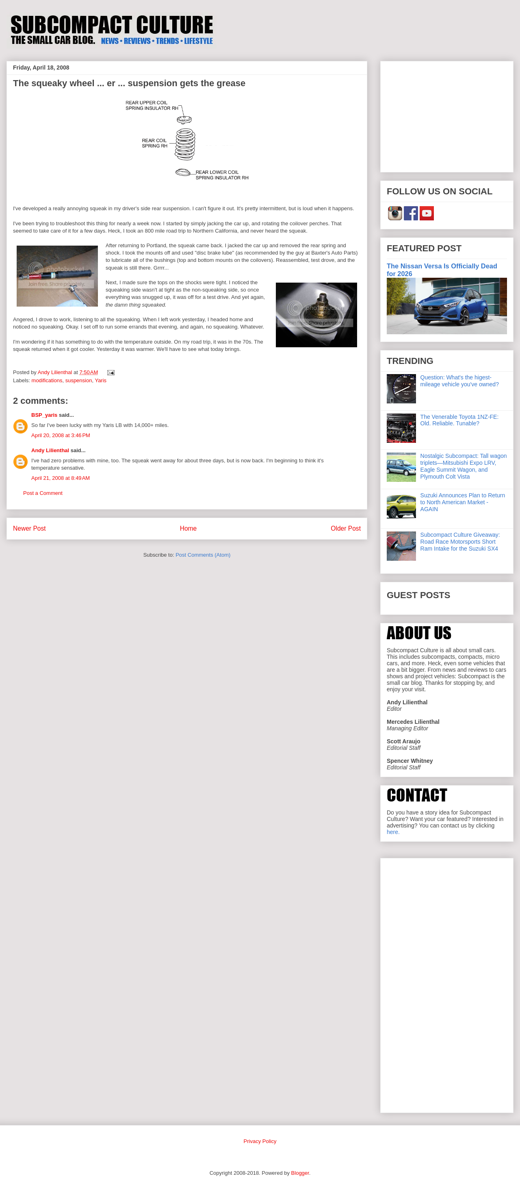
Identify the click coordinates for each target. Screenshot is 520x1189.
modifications (47, 380)
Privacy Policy (260, 1141)
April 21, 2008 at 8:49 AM (60, 478)
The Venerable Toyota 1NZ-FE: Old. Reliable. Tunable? (459, 420)
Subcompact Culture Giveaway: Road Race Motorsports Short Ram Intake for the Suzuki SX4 (460, 541)
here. (393, 832)
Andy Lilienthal (50, 450)
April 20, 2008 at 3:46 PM (60, 435)
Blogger (300, 1173)
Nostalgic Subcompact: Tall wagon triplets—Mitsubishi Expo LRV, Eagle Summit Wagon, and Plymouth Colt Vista (463, 466)
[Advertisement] (447, 115)
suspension (78, 380)
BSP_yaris (44, 415)
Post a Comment (43, 493)
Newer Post (29, 528)
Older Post (346, 528)
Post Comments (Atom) (203, 555)
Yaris (100, 380)
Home (188, 528)
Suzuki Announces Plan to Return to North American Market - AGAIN (462, 502)
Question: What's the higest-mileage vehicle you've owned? (459, 381)
